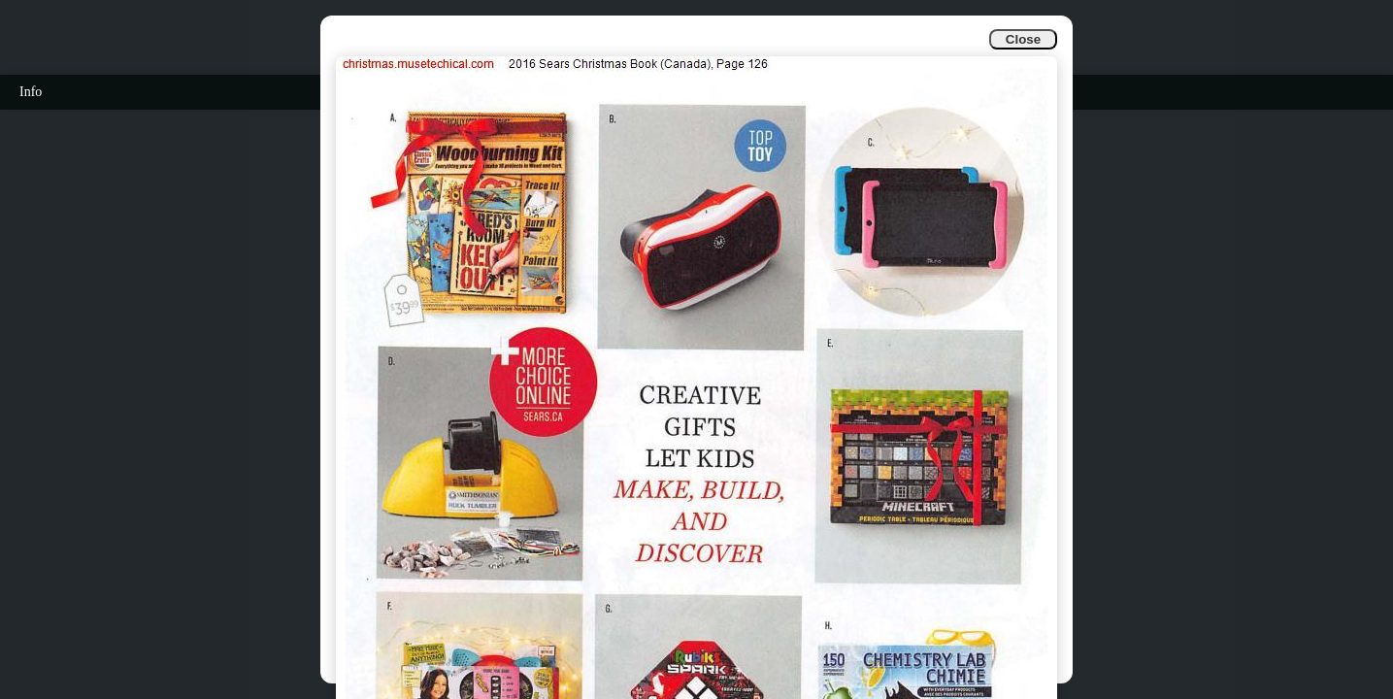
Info (30, 91)
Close (1023, 39)
